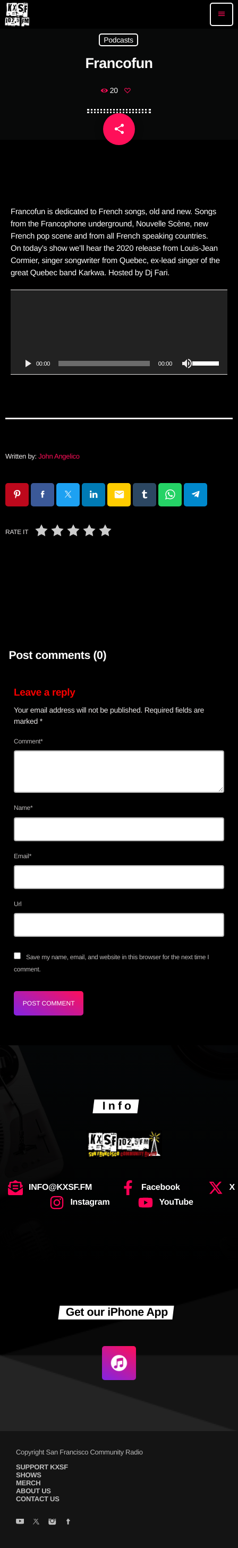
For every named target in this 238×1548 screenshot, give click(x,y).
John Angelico (58, 456)
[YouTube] (20, 1522)
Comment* (28, 741)
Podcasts (118, 40)
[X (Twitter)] (36, 1522)
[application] (119, 332)
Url (18, 904)
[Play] (27, 363)
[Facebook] (68, 1522)
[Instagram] (52, 1522)
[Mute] (187, 363)
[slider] (104, 363)
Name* (23, 807)
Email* (22, 856)
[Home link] (17, 14)
